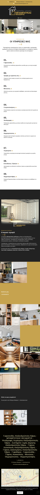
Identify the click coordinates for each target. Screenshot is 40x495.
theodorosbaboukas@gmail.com (21, 3)
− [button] (2, 472)
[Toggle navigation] (20, 18)
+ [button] (2, 470)
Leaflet (2, 485)
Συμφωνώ (20, 492)
